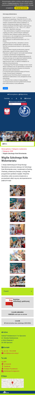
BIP (3, 362)
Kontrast (27, 98)
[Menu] (17, 144)
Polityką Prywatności (13, 3)
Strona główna (12, 94)
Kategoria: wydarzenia (19, 149)
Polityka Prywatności (9, 369)
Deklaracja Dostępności (10, 371)
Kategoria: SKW (8, 151)
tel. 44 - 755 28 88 (8, 351)
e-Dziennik (6, 364)
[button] (2, 136)
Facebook (5, 366)
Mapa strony (23, 94)
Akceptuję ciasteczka (21, 8)
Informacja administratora (17, 101)
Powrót (6, 291)
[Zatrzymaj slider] (17, 139)
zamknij (5, 88)
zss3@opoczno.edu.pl (9, 353)
